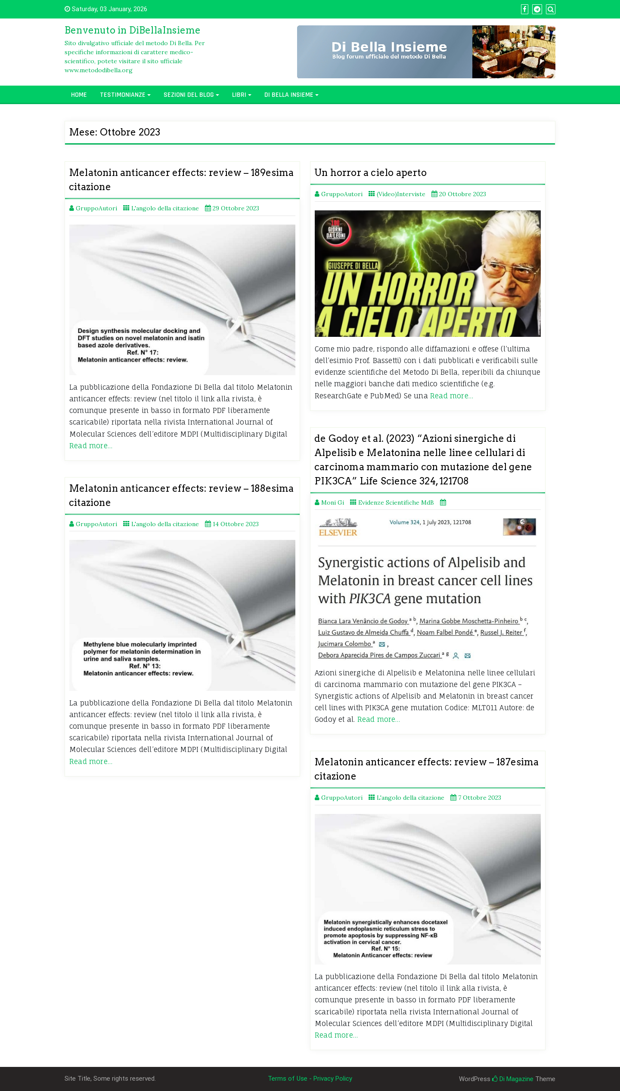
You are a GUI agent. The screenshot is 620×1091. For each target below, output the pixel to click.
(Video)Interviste (401, 194)
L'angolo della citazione (165, 208)
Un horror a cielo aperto (370, 172)
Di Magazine (512, 1079)
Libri (239, 94)
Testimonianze (123, 94)
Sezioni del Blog (189, 94)
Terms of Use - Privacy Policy (310, 1078)
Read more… (90, 445)
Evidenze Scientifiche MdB (396, 502)
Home (79, 94)
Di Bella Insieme (288, 94)
